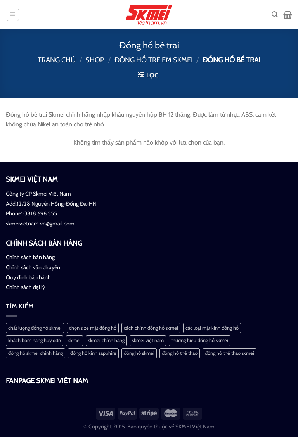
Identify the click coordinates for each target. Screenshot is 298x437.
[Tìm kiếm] (275, 14)
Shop (94, 59)
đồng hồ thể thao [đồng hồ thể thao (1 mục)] (180, 353)
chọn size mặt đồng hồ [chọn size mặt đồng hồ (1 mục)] (92, 328)
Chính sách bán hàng (30, 257)
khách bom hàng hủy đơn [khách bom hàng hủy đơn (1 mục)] (34, 340)
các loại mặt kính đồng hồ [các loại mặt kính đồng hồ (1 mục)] (212, 328)
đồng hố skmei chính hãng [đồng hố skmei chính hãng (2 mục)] (35, 353)
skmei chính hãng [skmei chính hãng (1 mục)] (106, 340)
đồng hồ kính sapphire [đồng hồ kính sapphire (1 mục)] (93, 353)
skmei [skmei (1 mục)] (74, 340)
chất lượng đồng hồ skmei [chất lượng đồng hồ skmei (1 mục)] (35, 328)
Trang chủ (57, 59)
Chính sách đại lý (25, 287)
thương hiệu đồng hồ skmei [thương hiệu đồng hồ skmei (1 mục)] (199, 340)
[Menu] (13, 15)
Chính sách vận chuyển (33, 267)
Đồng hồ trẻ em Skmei (153, 59)
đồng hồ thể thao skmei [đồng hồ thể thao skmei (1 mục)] (229, 353)
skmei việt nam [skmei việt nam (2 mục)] (148, 340)
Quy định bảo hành (28, 277)
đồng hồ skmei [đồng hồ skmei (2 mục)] (139, 353)
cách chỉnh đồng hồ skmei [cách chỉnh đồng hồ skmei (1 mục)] (151, 328)
